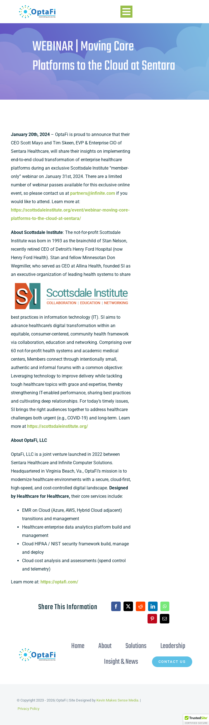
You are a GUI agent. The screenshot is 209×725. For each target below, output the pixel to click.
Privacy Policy (28, 709)
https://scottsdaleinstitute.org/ (57, 426)
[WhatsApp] (160, 606)
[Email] (160, 619)
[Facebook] (111, 606)
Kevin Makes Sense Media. (117, 700)
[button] (196, 719)
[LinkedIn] (148, 606)
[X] (124, 606)
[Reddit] (136, 606)
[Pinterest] (148, 619)
